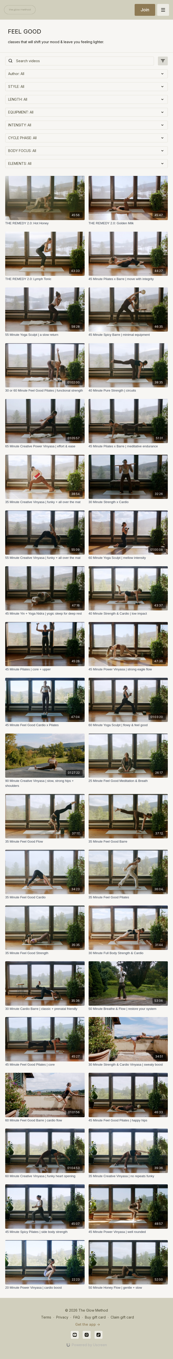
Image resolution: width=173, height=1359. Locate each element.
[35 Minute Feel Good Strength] (45, 953)
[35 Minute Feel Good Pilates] (128, 897)
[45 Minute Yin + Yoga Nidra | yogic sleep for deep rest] (45, 613)
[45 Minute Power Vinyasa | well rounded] (128, 1231)
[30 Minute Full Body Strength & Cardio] (128, 953)
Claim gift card (122, 1317)
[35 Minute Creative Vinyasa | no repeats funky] (128, 1176)
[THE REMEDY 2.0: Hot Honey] (45, 223)
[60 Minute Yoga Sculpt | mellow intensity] (128, 557)
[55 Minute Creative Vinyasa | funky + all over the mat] (45, 557)
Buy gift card (95, 1317)
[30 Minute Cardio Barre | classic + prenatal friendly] (45, 1008)
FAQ (76, 1317)
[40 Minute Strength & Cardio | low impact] (128, 613)
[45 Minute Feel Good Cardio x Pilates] (45, 725)
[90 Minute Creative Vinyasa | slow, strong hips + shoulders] (45, 783)
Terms (46, 1317)
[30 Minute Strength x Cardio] (128, 502)
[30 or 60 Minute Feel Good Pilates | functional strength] (45, 390)
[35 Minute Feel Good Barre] (128, 841)
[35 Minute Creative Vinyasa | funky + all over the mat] (45, 502)
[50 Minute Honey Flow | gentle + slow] (128, 1287)
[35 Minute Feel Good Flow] (45, 841)
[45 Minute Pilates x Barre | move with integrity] (128, 279)
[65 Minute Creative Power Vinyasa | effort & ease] (45, 446)
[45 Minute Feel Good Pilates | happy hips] (128, 1120)
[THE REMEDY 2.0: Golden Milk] (128, 223)
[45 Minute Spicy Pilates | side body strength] (45, 1231)
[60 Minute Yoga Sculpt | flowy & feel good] (128, 725)
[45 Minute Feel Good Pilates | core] (45, 1064)
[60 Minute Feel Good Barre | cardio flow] (45, 1120)
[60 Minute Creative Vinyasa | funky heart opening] (45, 1176)
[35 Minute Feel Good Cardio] (45, 897)
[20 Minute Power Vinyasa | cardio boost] (45, 1287)
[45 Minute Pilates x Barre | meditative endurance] (128, 446)
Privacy (62, 1317)
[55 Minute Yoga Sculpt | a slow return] (45, 334)
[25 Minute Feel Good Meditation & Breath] (128, 780)
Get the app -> (87, 1324)
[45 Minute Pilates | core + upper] (45, 669)
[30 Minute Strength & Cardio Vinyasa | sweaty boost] (128, 1064)
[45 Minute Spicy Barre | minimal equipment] (128, 334)
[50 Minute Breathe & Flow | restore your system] (128, 1008)
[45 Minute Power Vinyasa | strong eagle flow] (128, 669)
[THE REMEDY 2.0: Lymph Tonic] (45, 279)
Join (145, 9)
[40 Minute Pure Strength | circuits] (128, 390)
